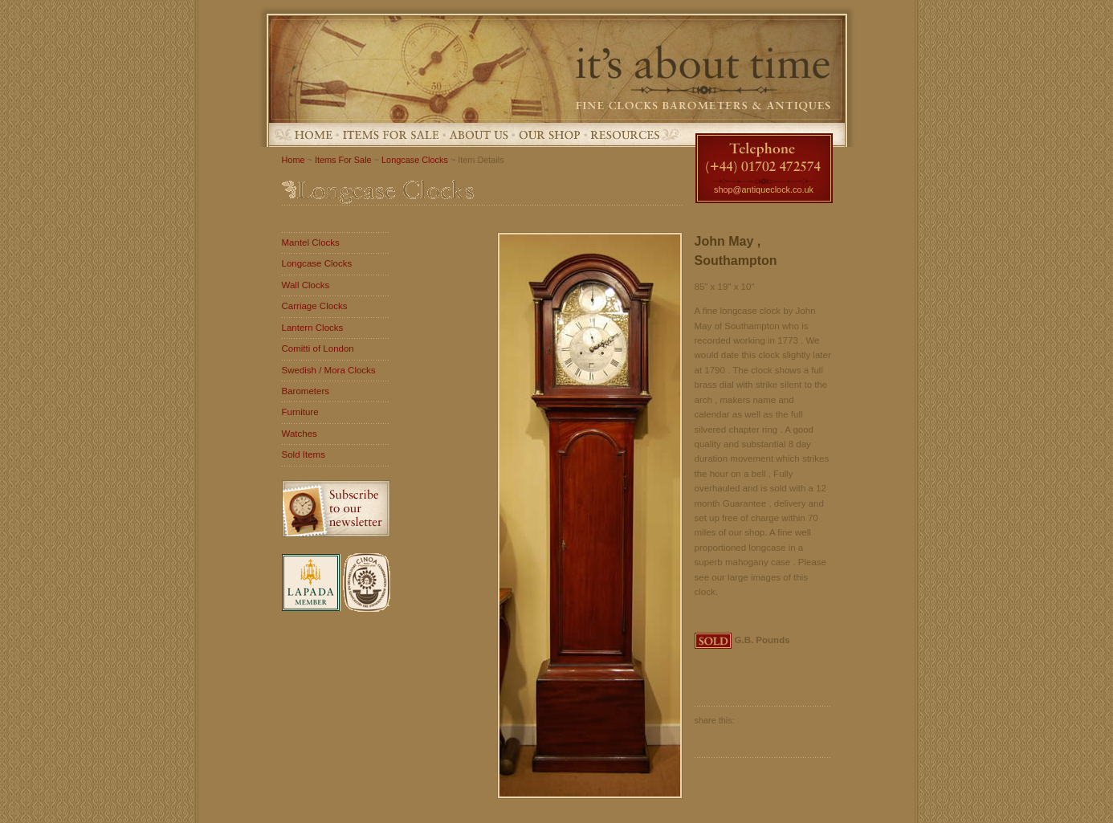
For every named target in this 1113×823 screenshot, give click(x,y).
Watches (299, 433)
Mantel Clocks (311, 242)
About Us (479, 134)
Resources (624, 134)
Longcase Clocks (414, 160)
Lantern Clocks (313, 327)
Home (313, 134)
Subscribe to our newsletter (336, 508)
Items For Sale (391, 134)
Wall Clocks (306, 285)
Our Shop (550, 134)
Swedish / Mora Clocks (329, 370)
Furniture (300, 412)
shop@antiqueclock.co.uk (763, 189)
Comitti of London (318, 348)
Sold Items (303, 454)
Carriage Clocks (315, 306)
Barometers (306, 391)
